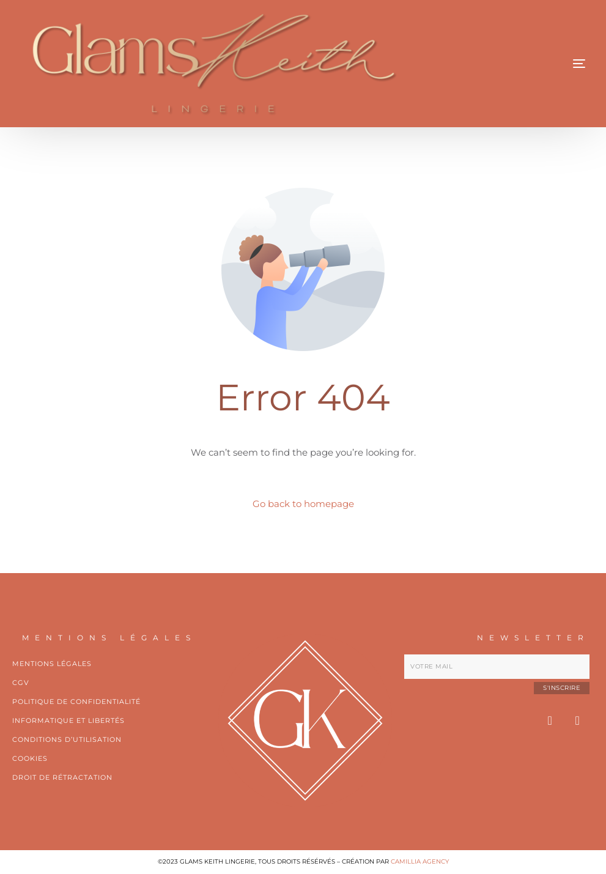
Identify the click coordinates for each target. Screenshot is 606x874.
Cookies (30, 758)
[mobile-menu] (530, 64)
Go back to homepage (303, 503)
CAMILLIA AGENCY (420, 861)
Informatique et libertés (68, 720)
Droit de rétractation (62, 777)
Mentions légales (52, 663)
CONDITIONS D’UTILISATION (67, 739)
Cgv (20, 682)
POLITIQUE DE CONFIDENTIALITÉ (76, 701)
